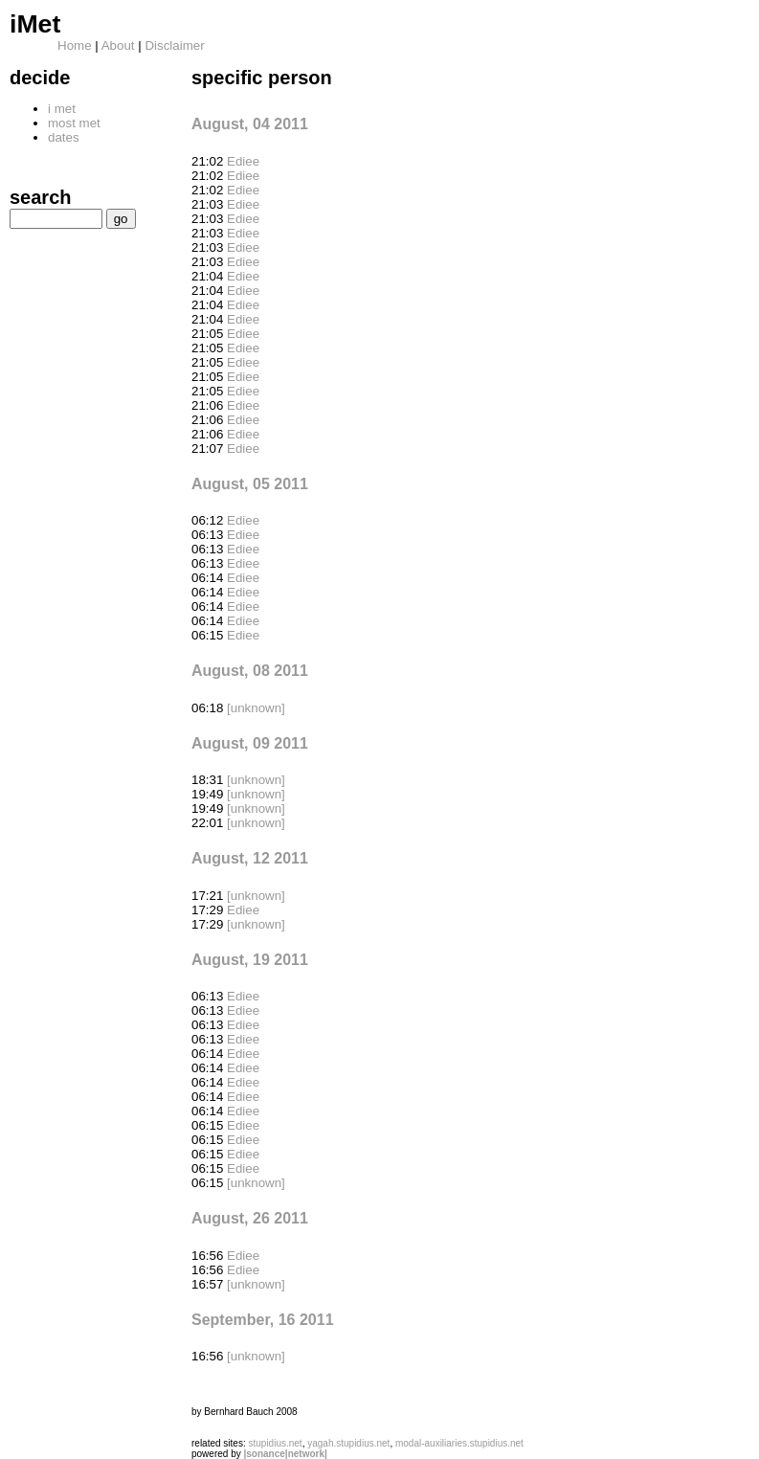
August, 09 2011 (249, 743)
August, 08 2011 (249, 670)
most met (74, 123)
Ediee (243, 161)
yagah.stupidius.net (348, 1443)
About (118, 45)
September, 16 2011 (262, 1320)
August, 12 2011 (249, 858)
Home (74, 45)
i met (62, 108)
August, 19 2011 (249, 960)
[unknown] (256, 708)
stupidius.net (274, 1443)
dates (63, 137)
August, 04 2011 (249, 124)
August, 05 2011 (249, 484)
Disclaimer (174, 45)
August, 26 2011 (249, 1218)
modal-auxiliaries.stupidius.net (459, 1443)
